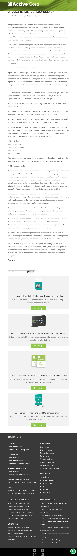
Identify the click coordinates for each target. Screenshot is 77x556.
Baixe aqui (38, 308)
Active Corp (15, 16)
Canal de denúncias (46, 465)
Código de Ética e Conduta (49, 468)
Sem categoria (35, 16)
